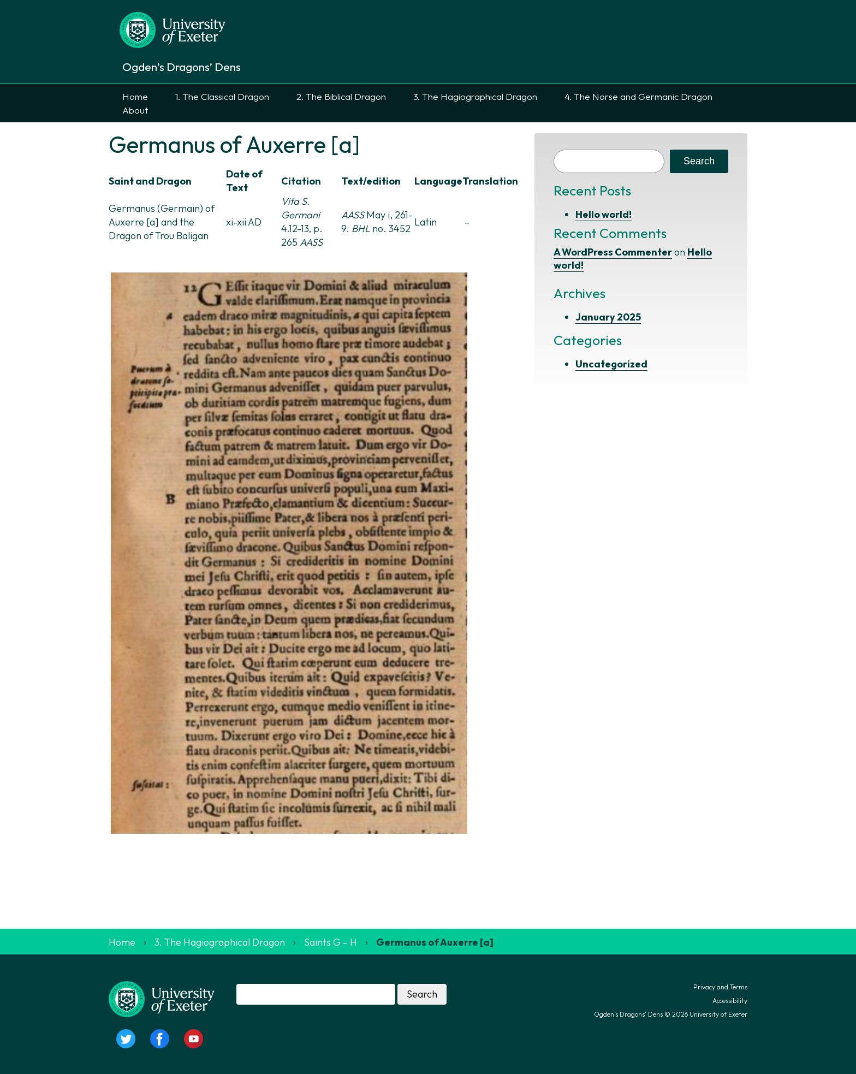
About (135, 110)
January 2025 (608, 317)
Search (699, 161)
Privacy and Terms (720, 987)
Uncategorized (611, 364)
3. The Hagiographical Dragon (475, 96)
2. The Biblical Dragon (341, 96)
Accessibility (729, 1000)
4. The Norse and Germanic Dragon (638, 96)
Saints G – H (330, 942)
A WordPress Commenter (613, 252)
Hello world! (603, 214)
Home (135, 96)
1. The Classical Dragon (222, 96)
